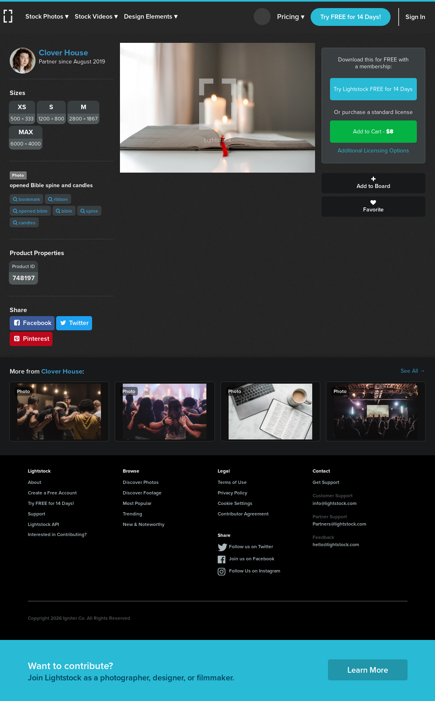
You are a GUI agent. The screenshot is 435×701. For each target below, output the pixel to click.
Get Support (326, 481)
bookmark (26, 199)
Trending (132, 513)
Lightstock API (43, 523)
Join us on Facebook (251, 558)
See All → (413, 371)
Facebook (32, 322)
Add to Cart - (373, 131)
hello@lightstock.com (336, 544)
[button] (47, 17)
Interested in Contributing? (57, 533)
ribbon (58, 199)
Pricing (290, 17)
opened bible (30, 210)
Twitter (74, 322)
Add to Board (373, 183)
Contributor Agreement (243, 513)
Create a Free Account (52, 492)
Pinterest (31, 338)
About (34, 481)
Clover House (63, 52)
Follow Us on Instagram (254, 570)
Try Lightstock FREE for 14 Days (373, 89)
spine (89, 210)
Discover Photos (141, 481)
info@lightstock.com (335, 502)
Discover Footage (142, 492)
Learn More (367, 669)
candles (24, 222)
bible (64, 210)
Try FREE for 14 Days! (350, 16)
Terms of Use (232, 481)
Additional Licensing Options (373, 150)
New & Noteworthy (143, 523)
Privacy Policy (232, 492)
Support (36, 513)
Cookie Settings (235, 502)
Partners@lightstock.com (339, 523)
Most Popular (137, 502)
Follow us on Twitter (251, 546)
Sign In (415, 16)
